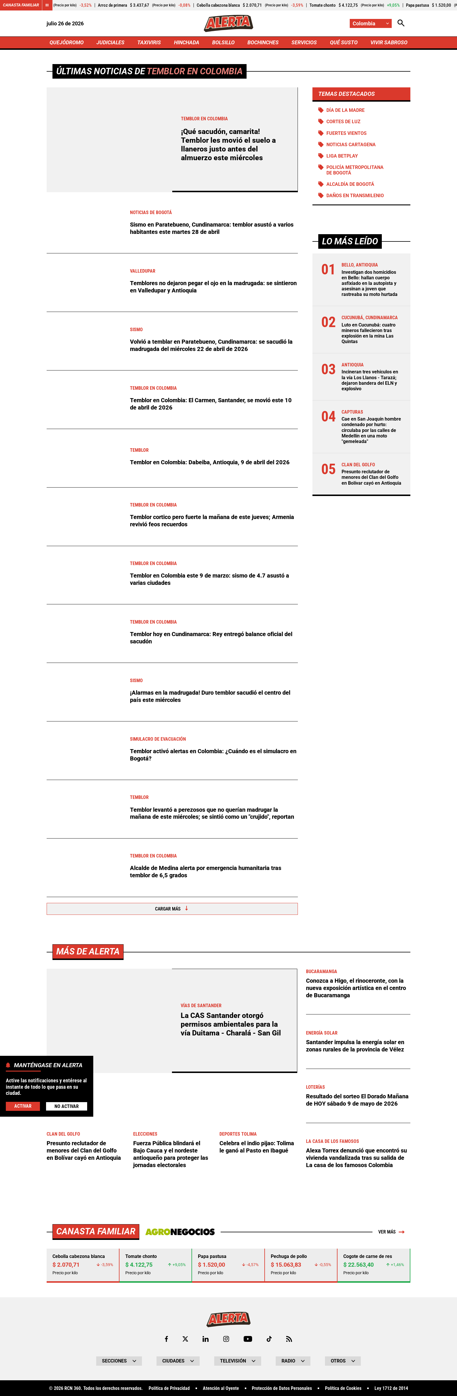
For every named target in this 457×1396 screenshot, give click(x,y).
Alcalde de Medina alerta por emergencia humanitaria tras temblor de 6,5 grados (205, 872)
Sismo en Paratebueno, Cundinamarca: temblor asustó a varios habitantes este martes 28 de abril (211, 229)
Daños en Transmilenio (355, 196)
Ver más (391, 1231)
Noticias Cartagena (351, 145)
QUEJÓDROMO (67, 43)
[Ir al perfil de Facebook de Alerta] (166, 1338)
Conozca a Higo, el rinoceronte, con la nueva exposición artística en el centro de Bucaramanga (356, 987)
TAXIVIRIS (149, 43)
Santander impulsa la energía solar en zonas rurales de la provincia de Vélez (355, 1046)
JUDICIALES (110, 43)
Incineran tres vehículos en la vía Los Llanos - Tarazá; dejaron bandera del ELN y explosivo (370, 381)
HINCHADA (186, 43)
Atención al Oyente (221, 1388)
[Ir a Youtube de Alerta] (248, 1338)
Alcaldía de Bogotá (350, 185)
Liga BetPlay (342, 156)
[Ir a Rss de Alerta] (289, 1338)
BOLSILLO (223, 43)
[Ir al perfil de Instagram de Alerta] (226, 1338)
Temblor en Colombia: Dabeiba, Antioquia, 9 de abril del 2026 (210, 462)
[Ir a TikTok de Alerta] (269, 1338)
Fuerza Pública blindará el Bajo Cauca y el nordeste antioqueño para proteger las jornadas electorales (170, 1154)
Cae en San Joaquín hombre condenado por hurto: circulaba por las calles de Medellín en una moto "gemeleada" (371, 431)
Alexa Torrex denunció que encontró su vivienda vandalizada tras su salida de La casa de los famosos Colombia (356, 1157)
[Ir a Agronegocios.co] (180, 1231)
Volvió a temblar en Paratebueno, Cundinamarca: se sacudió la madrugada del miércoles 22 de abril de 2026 (211, 346)
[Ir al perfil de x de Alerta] (185, 1338)
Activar (22, 1106)
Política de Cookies (343, 1388)
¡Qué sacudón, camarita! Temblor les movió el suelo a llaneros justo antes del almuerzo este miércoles (228, 145)
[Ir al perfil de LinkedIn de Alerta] (206, 1338)
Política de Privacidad (169, 1388)
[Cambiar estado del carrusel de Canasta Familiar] (47, 5)
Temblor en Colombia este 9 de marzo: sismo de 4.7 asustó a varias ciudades (209, 580)
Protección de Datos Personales (282, 1388)
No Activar (67, 1106)
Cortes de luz (343, 122)
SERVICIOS (304, 43)
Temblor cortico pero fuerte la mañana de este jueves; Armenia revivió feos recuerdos (212, 521)
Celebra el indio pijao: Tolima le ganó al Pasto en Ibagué (256, 1147)
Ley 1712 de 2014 (391, 1388)
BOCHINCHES (263, 43)
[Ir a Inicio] (228, 23)
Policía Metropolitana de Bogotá (355, 170)
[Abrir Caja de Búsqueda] (401, 23)
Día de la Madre (345, 111)
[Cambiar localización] (371, 23)
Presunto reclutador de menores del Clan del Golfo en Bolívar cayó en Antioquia (371, 478)
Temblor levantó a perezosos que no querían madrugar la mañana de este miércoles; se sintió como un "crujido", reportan (212, 814)
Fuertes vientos (346, 133)
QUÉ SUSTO (344, 43)
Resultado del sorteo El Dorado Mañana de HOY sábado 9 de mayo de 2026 (357, 1100)
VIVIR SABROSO (388, 43)
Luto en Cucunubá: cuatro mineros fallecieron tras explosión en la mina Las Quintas (369, 334)
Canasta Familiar (21, 5)
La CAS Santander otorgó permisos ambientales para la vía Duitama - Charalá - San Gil (231, 1025)
